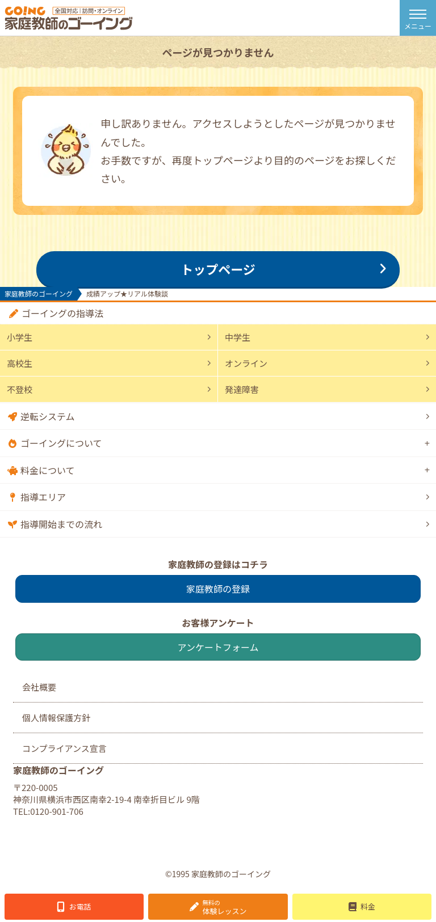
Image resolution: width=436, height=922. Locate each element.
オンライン (246, 363)
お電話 (80, 906)
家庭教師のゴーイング (39, 293)
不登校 (19, 389)
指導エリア (43, 497)
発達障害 (242, 389)
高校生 (19, 363)
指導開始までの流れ (61, 524)
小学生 (19, 337)
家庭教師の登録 (218, 588)
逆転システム (47, 416)
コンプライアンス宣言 (64, 748)
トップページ (218, 269)
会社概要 (39, 687)
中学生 (237, 337)
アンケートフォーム (218, 647)
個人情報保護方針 (56, 718)
